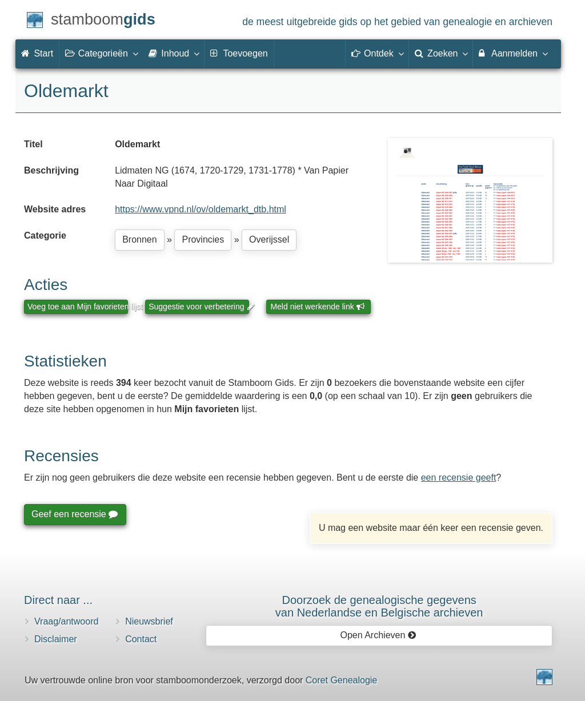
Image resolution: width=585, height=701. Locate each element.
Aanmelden (513, 53)
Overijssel (269, 239)
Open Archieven (378, 635)
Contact (141, 639)
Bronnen (139, 239)
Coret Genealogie (341, 680)
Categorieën (101, 53)
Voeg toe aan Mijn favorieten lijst (77, 306)
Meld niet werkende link (317, 306)
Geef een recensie (74, 514)
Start (37, 53)
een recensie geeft (458, 477)
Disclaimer (55, 639)
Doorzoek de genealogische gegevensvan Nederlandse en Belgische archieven (379, 606)
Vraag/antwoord (66, 621)
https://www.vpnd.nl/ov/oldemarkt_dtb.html (200, 209)
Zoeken (441, 53)
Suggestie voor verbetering (199, 306)
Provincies (203, 239)
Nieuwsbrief (149, 621)
